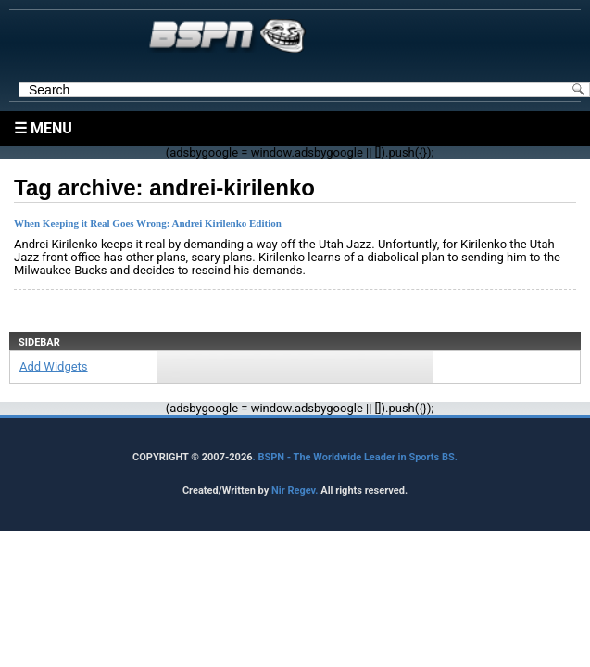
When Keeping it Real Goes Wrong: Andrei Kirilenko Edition (148, 223)
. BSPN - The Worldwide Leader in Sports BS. (355, 457)
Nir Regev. (295, 491)
